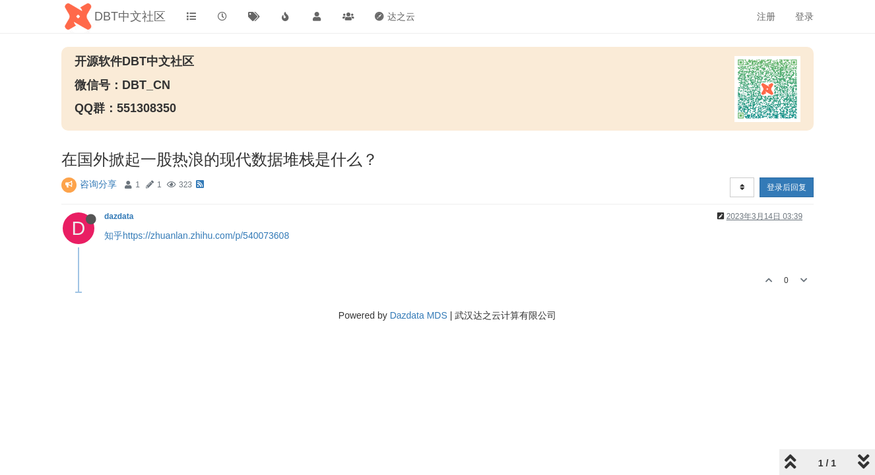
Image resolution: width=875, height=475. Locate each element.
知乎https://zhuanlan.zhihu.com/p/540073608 (196, 235)
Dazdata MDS (418, 315)
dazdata (118, 216)
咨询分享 (98, 184)
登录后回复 (786, 187)
